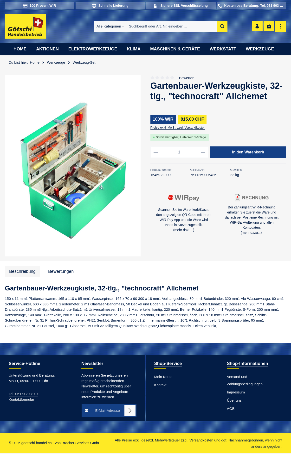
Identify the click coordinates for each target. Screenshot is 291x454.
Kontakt (160, 386)
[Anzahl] (179, 153)
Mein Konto (163, 378)
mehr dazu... (184, 231)
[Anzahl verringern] (155, 153)
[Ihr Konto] (256, 27)
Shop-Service (168, 364)
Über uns (234, 401)
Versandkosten (201, 441)
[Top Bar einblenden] (280, 27)
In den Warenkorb (248, 153)
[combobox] (160, 27)
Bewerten (186, 78)
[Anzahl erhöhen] (203, 153)
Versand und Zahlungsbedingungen (245, 381)
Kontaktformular (21, 400)
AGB (231, 409)
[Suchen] (210, 27)
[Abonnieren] (130, 411)
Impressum (236, 393)
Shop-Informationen (247, 364)
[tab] (22, 272)
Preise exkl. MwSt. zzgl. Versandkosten (178, 128)
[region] (73, 166)
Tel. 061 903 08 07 (23, 395)
